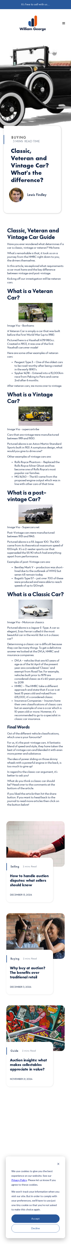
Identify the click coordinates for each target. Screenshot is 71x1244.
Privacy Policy (19, 1180)
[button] (63, 23)
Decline (35, 1228)
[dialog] (35, 1197)
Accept (35, 1218)
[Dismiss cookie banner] (58, 1164)
